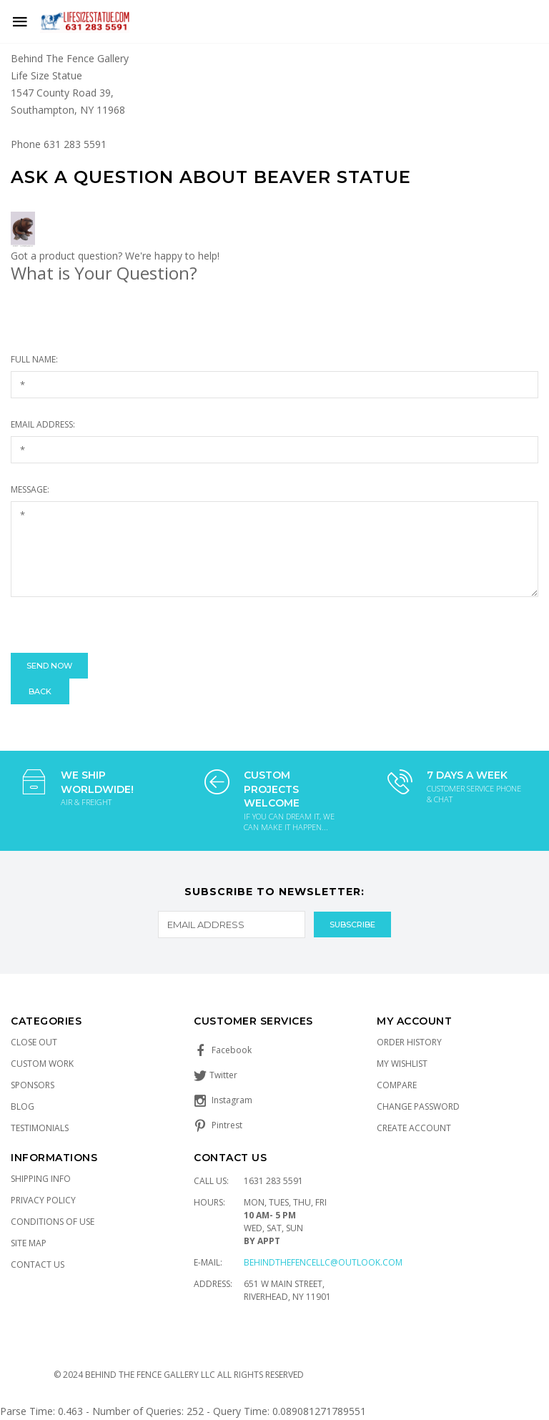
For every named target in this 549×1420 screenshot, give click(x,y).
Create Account (414, 1128)
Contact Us (37, 1264)
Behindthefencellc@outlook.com (323, 1262)
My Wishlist (402, 1063)
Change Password (418, 1106)
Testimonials (40, 1128)
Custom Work (42, 1063)
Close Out (34, 1042)
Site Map (28, 1243)
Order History (409, 1042)
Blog (22, 1106)
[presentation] (119, 625)
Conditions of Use (52, 1222)
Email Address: (43, 424)
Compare (397, 1085)
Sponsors (32, 1085)
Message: (30, 489)
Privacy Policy (43, 1200)
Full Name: (34, 359)
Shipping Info (41, 1179)
